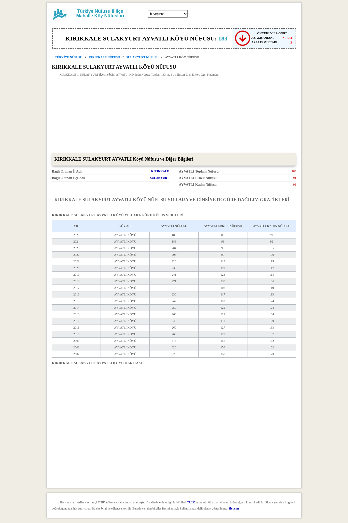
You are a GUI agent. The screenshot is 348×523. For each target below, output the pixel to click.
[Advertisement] (174, 114)
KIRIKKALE (160, 171)
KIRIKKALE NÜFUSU (104, 57)
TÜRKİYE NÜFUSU (68, 57)
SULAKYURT (159, 178)
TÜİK (191, 502)
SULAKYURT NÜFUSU (142, 57)
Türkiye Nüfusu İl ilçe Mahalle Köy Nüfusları (100, 13)
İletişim (234, 508)
